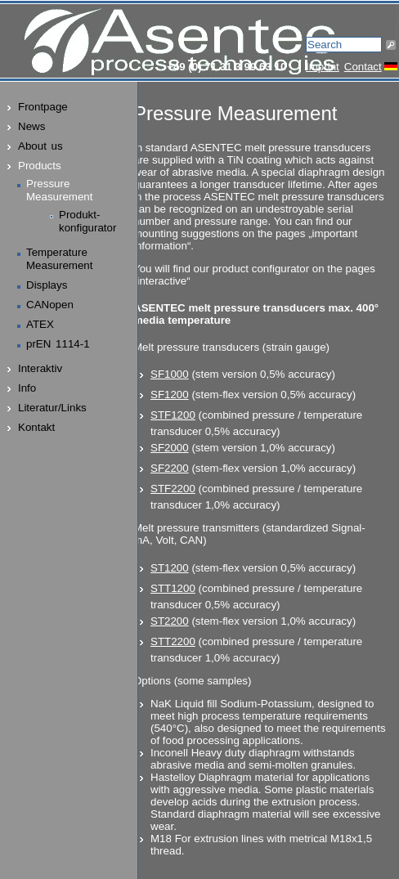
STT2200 (172, 641)
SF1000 (169, 374)
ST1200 (169, 568)
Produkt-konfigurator (87, 221)
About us (40, 146)
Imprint (322, 67)
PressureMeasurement (59, 190)
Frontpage (43, 107)
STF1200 (172, 415)
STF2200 (172, 488)
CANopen (50, 304)
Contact (363, 67)
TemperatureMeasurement (59, 258)
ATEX (40, 324)
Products (39, 165)
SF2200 (169, 468)
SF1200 (169, 394)
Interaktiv (40, 368)
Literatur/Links (52, 407)
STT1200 (172, 588)
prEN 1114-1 (58, 344)
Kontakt (36, 427)
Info (27, 388)
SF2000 (169, 448)
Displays (46, 285)
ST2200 (169, 621)
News (31, 126)
